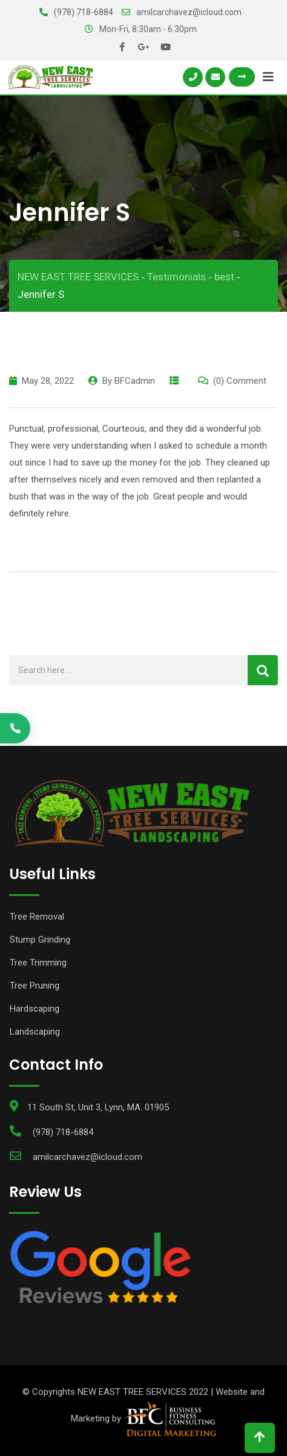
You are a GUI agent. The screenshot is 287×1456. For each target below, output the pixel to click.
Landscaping (35, 1031)
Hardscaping (34, 1008)
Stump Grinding (40, 939)
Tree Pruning (34, 985)
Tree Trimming (38, 962)
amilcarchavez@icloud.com (189, 12)
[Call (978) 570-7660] (15, 728)
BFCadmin (134, 380)
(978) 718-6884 (83, 12)
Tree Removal (37, 916)
